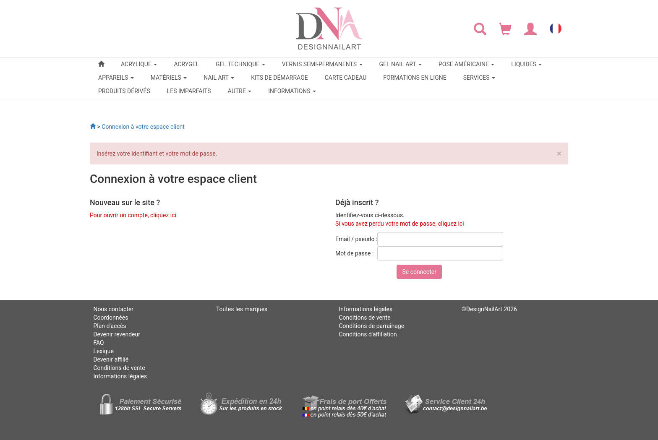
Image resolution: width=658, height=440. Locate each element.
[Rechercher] (480, 28)
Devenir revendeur (116, 334)
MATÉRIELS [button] (169, 77)
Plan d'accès (109, 326)
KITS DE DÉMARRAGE (279, 77)
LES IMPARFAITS (189, 91)
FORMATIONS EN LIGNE (414, 77)
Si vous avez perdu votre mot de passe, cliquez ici (399, 223)
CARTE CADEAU (346, 77)
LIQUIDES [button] (526, 64)
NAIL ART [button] (219, 77)
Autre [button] (240, 91)
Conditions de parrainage (371, 326)
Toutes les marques (241, 309)
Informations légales (120, 376)
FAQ (98, 342)
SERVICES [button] (479, 77)
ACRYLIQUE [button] (139, 64)
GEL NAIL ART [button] (400, 64)
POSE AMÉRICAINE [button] (466, 64)
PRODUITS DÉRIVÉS (124, 91)
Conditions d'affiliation (368, 334)
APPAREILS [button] (116, 77)
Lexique (103, 351)
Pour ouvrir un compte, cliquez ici (133, 215)
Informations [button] (292, 91)
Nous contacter (113, 309)
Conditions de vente (119, 367)
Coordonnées (110, 317)
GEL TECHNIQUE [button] (240, 64)
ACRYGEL (186, 64)
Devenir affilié (110, 359)
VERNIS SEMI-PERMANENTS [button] (322, 64)
